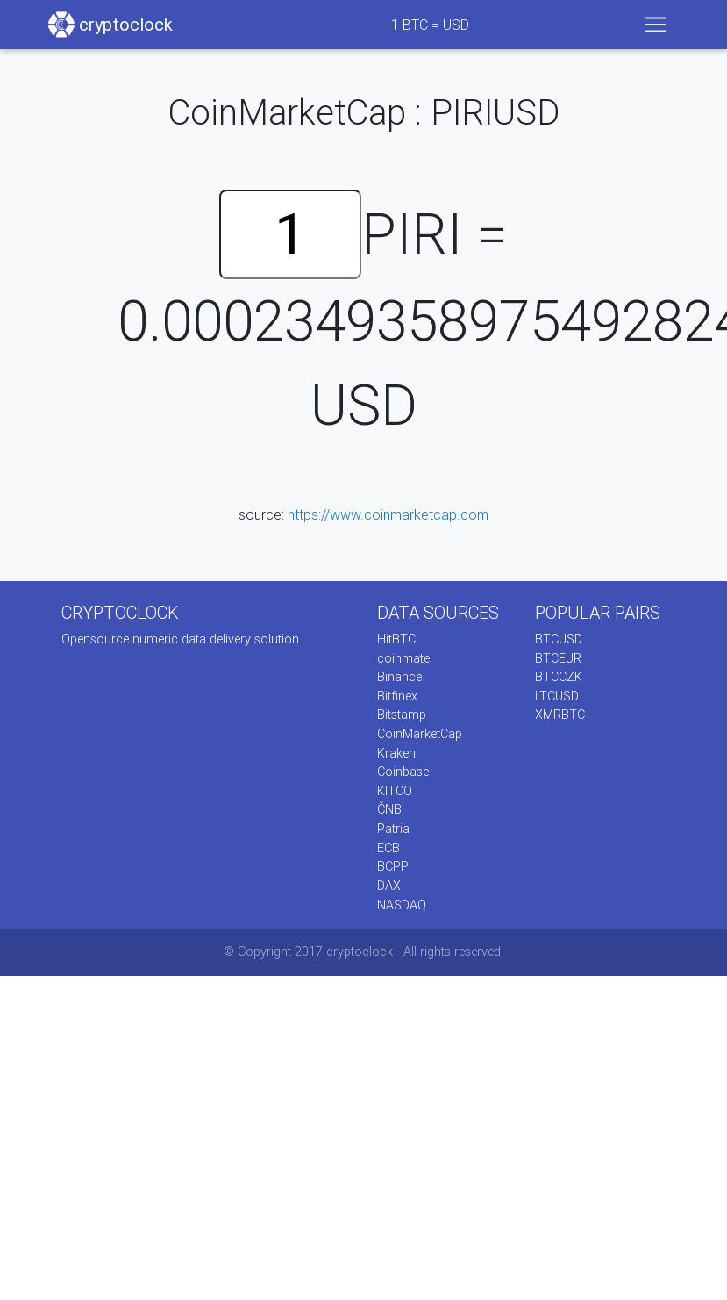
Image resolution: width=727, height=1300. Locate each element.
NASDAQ (401, 905)
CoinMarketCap (419, 734)
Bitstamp (401, 714)
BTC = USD (430, 24)
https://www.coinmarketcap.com (388, 514)
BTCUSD (558, 639)
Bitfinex (397, 696)
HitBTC (396, 639)
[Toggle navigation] (656, 24)
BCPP (393, 866)
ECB (388, 848)
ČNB (389, 809)
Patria (393, 829)
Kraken (396, 753)
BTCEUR (558, 658)
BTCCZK (558, 677)
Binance (399, 677)
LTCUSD (557, 696)
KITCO (394, 791)
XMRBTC (560, 714)
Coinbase (403, 771)
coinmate (403, 658)
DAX (389, 886)
